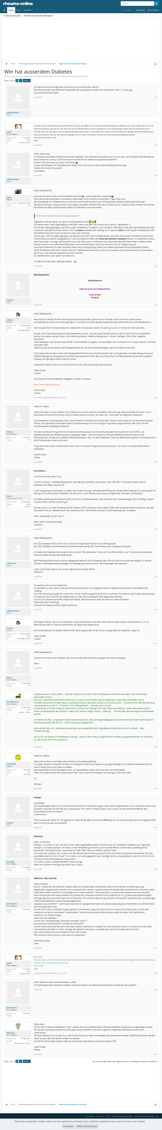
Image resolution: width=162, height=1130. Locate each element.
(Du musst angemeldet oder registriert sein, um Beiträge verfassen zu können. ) (125, 1061)
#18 (155, 973)
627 (29, 772)
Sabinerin (11, 563)
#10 (155, 610)
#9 (156, 576)
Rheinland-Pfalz (24, 142)
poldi (8, 132)
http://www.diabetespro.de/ (47, 384)
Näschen (10, 1033)
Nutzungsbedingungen (122, 1116)
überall (27, 506)
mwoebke (11, 764)
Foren (11, 10)
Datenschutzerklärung (144, 1116)
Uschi (9, 496)
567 (29, 205)
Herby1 (10, 300)
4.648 (28, 140)
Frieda (9, 432)
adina (9, 197)
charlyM (10, 861)
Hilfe (108, 1116)
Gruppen (27, 10)
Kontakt (100, 1116)
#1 (156, 97)
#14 (155, 789)
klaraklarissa (12, 701)
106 (29, 686)
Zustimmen (68, 1126)
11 (29, 1041)
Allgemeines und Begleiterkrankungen (38, 76)
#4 (156, 266)
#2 (156, 145)
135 (29, 440)
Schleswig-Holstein (23, 330)
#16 (155, 869)
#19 (155, 989)
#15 (155, 827)
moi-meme (11, 903)
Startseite (89, 1116)
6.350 (28, 328)
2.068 (28, 504)
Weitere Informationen (87, 1126)
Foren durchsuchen (12, 15)
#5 (156, 305)
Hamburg (27, 774)
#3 (156, 175)
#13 (155, 747)
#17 (155, 948)
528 (29, 870)
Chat (18, 10)
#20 (155, 1054)
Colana (9, 320)
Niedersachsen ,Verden (22, 1043)
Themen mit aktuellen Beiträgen (38, 15)
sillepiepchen (73, 76)
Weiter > (26, 80)
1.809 (28, 710)
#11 (155, 643)
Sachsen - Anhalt (24, 712)
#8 (156, 529)
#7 (156, 462)
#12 (155, 668)
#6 (156, 397)
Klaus (9, 677)
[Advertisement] (81, 41)
